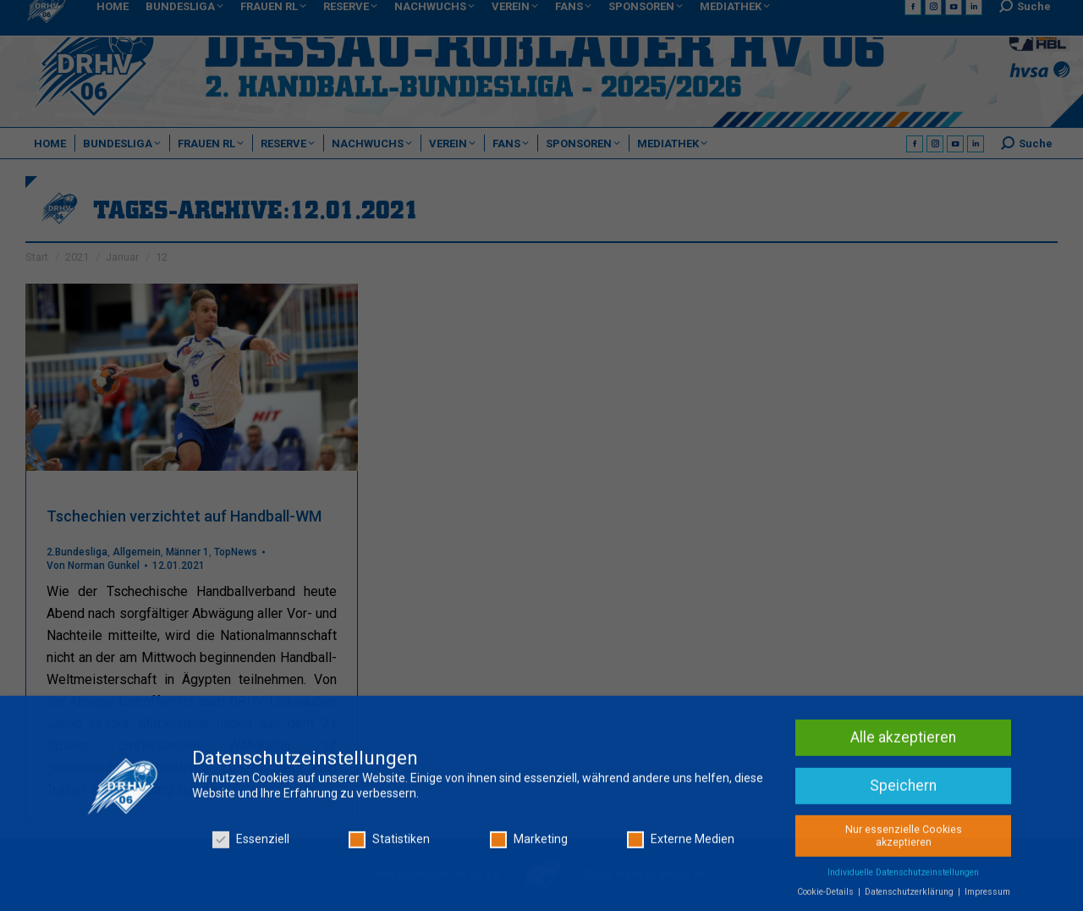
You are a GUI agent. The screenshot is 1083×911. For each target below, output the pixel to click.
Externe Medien (680, 844)
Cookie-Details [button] (826, 897)
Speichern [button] (903, 790)
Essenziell (250, 844)
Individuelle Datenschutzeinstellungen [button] (903, 877)
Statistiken (389, 844)
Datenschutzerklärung (910, 897)
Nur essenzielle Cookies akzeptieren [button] (903, 841)
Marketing (529, 844)
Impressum (987, 897)
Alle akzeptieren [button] (903, 742)
